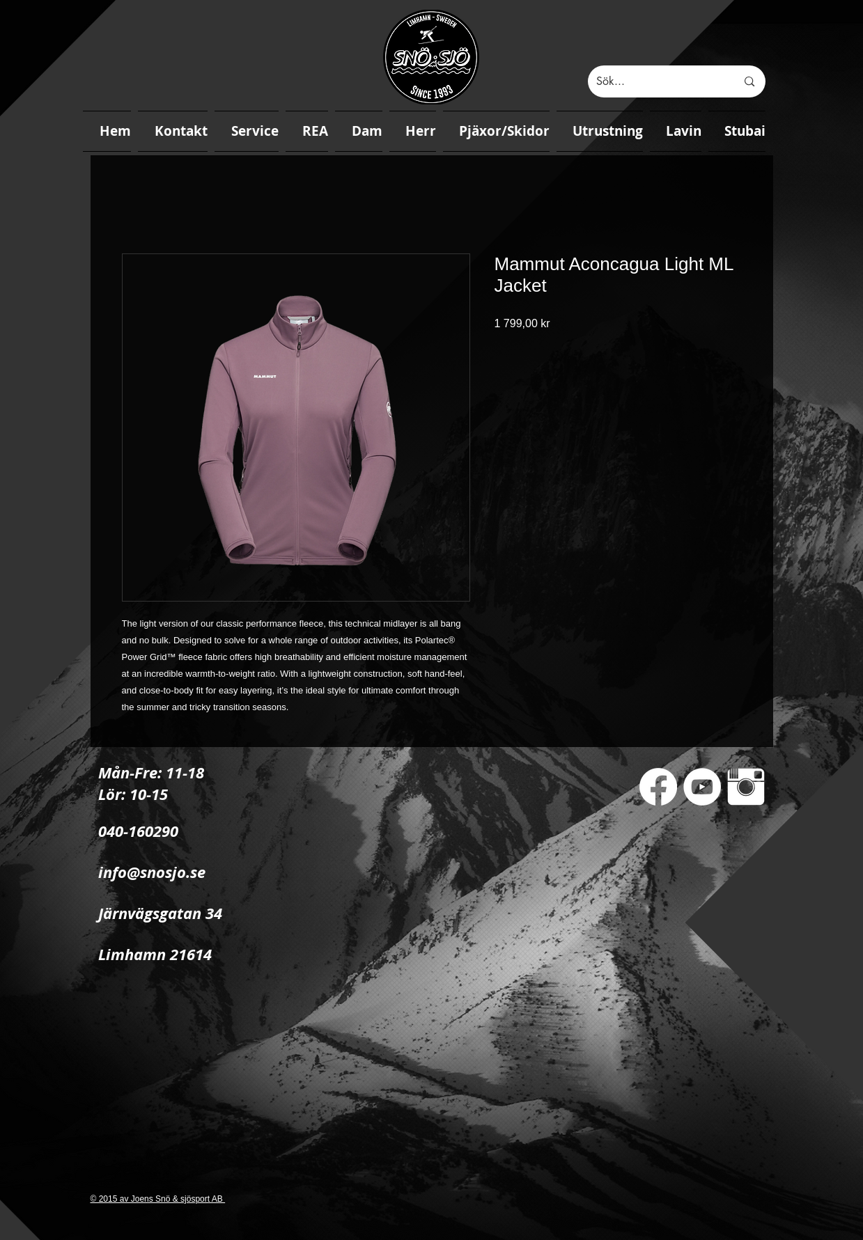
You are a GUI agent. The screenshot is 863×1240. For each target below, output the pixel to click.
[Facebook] (658, 787)
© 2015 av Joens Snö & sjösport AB (158, 1199)
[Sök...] (656, 81)
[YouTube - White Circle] (702, 787)
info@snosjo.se (151, 872)
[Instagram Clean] (746, 787)
